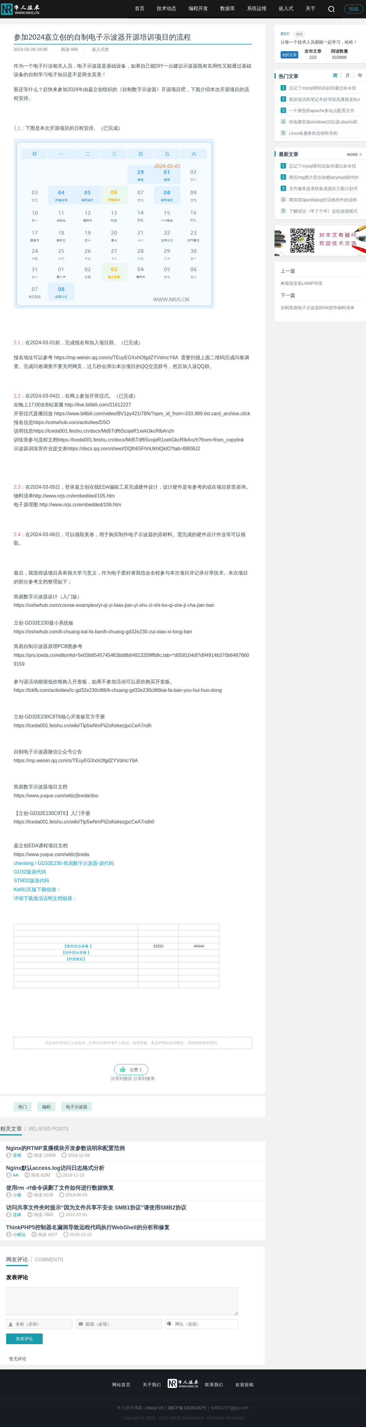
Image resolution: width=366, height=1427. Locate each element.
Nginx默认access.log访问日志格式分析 (55, 1168)
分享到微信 (121, 1078)
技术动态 (166, 8)
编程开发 (198, 8)
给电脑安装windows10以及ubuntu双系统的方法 (323, 122)
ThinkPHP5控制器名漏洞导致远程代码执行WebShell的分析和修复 (88, 1227)
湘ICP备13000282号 (187, 1407)
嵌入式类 (100, 49)
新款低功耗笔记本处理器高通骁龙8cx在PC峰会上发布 (324, 99)
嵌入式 (286, 8)
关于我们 (152, 1384)
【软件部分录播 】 (76, 953)
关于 (310, 8)
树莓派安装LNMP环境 (301, 283)
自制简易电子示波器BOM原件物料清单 (317, 307)
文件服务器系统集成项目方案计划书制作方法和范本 (323, 189)
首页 (140, 8)
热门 (22, 1106)
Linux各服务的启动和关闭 (313, 133)
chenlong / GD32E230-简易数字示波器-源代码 (64, 863)
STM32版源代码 (31, 880)
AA (16, 1175)
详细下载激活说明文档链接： (45, 898)
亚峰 (17, 1155)
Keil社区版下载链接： (37, 889)
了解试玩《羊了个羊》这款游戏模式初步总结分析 (323, 211)
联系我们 (214, 1384)
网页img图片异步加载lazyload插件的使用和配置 (324, 177)
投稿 (354, 9)
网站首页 (121, 1384)
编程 (46, 1106)
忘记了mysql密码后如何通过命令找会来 (322, 88)
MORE (354, 154)
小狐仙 (19, 1234)
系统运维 (257, 8)
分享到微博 (144, 1078)
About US (155, 1407)
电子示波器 (76, 1106)
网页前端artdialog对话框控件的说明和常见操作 (323, 200)
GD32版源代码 (30, 871)
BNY (285, 33)
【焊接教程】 (76, 959)
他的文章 (289, 55)
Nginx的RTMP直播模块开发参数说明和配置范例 (65, 1148)
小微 (17, 1194)
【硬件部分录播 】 (78, 946)
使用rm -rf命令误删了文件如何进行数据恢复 (60, 1188)
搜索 (331, 9)
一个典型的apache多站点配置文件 (321, 110)
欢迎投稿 (244, 1384)
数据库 (227, 8)
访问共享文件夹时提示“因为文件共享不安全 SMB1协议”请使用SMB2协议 (96, 1208)
